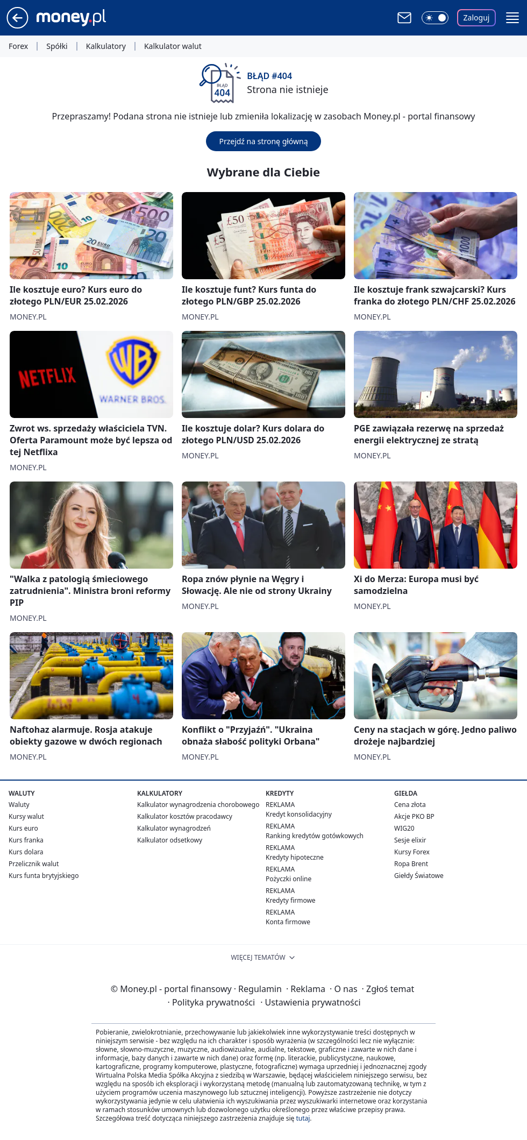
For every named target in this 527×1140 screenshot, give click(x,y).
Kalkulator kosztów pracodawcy (184, 816)
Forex (18, 46)
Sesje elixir (410, 840)
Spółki (56, 46)
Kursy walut (26, 816)
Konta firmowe (288, 921)
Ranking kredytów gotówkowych (315, 835)
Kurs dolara (26, 851)
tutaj (303, 1118)
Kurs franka (26, 840)
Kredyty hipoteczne (295, 857)
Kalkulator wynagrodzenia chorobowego (198, 804)
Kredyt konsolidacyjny (299, 814)
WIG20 (404, 828)
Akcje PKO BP (414, 816)
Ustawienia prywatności (310, 1002)
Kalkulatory (106, 46)
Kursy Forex (412, 851)
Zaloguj (477, 17)
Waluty (19, 804)
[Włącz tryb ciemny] (435, 17)
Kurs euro (23, 828)
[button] (512, 17)
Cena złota (410, 804)
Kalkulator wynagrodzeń (174, 828)
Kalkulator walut (173, 46)
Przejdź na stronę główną (263, 141)
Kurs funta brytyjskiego (44, 875)
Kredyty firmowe (291, 900)
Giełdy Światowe (419, 875)
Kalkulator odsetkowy (169, 840)
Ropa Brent (411, 863)
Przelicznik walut (34, 863)
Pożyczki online (288, 878)
